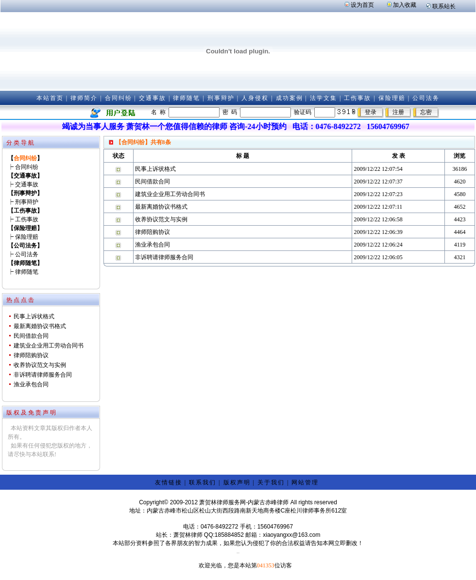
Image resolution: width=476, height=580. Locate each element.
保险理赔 (392, 98)
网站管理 (305, 482)
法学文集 (323, 98)
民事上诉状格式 (34, 316)
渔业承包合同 (31, 384)
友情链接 (168, 482)
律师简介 (84, 98)
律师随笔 (186, 98)
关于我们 (271, 482)
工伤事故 (357, 98)
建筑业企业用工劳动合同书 (49, 345)
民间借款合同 (31, 335)
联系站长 (444, 6)
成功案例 (289, 98)
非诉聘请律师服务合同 (43, 374)
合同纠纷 (118, 98)
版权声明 (237, 482)
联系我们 (202, 482)
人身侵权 (255, 98)
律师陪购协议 (31, 355)
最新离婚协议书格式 (40, 326)
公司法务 (426, 98)
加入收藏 (404, 4)
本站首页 (50, 98)
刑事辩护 (221, 98)
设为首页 (362, 4)
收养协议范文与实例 (40, 365)
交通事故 (152, 98)
